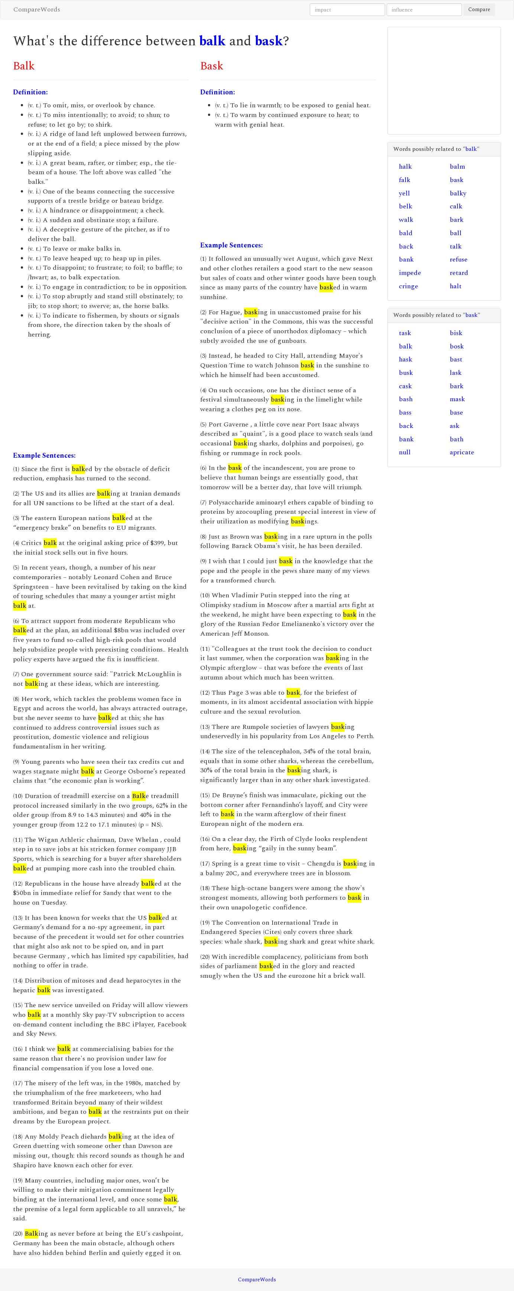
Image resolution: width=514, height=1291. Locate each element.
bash (406, 399)
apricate (462, 452)
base (456, 413)
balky (458, 193)
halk (405, 167)
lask (456, 373)
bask (269, 41)
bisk (456, 333)
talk (456, 246)
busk (406, 373)
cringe (408, 286)
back (406, 246)
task (405, 333)
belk (405, 206)
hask (405, 359)
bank (406, 259)
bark (456, 220)
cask (405, 386)
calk (456, 206)
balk (212, 41)
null (405, 452)
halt (456, 286)
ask (454, 426)
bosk (457, 346)
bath (456, 439)
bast (456, 359)
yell (404, 193)
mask (457, 399)
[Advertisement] (101, 395)
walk (406, 220)
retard (459, 273)
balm (457, 167)
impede (410, 273)
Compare (479, 9)
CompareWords (36, 9)
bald (406, 233)
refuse (459, 259)
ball (456, 233)
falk (404, 180)
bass (405, 413)
